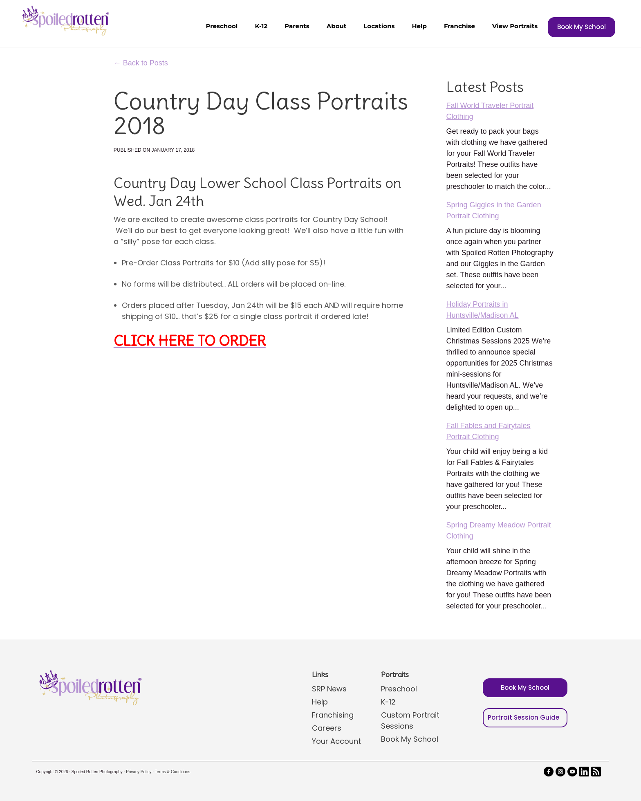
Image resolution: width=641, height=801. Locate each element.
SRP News (329, 689)
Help (419, 26)
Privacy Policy (138, 772)
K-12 (261, 26)
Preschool (222, 26)
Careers (326, 728)
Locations (378, 26)
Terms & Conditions (173, 772)
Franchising (333, 715)
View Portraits (515, 26)
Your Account (336, 741)
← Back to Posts (141, 63)
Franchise (459, 26)
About (337, 26)
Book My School (581, 26)
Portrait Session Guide (523, 717)
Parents (297, 26)
